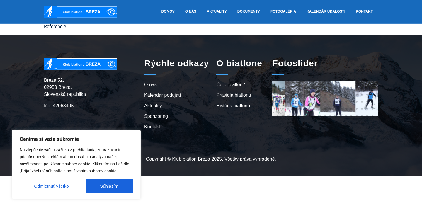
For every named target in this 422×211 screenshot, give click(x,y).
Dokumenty (248, 11)
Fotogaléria (283, 11)
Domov (167, 11)
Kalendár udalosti (326, 11)
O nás (190, 11)
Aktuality (217, 11)
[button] (277, 73)
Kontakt (364, 11)
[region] (76, 164)
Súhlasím (109, 185)
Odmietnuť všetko (51, 185)
